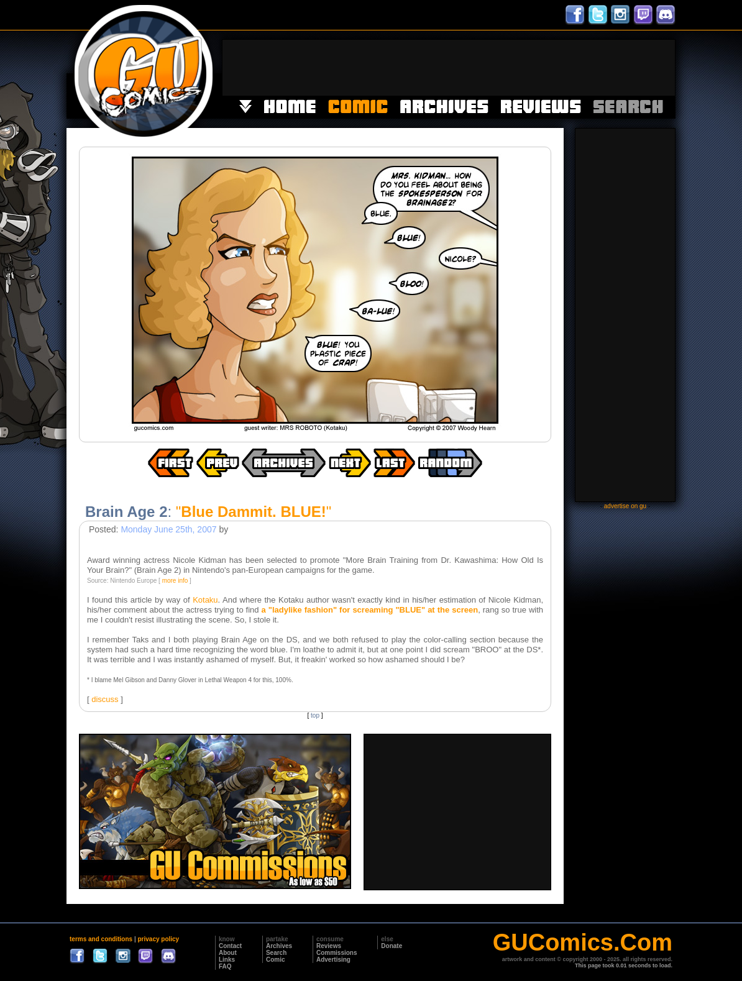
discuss (104, 699)
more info (175, 580)
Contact (230, 945)
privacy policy (158, 939)
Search (276, 952)
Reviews (328, 945)
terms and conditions (101, 939)
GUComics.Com (582, 942)
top (315, 715)
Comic (275, 959)
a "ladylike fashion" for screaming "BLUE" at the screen (370, 609)
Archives (279, 945)
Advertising (333, 959)
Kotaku (205, 600)
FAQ (225, 966)
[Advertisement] (448, 68)
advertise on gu (625, 506)
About (228, 952)
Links (227, 959)
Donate (391, 945)
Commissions (336, 952)
